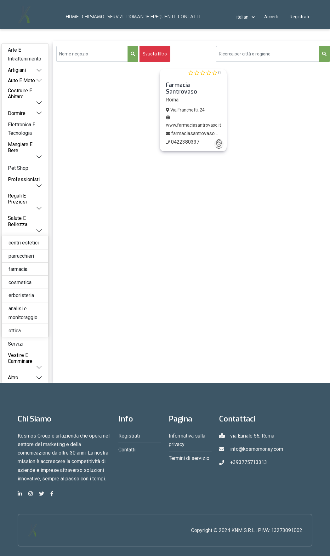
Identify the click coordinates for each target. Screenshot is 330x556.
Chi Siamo (93, 17)
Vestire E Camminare (20, 358)
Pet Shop (18, 168)
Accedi (271, 16)
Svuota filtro (155, 53)
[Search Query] (267, 54)
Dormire (17, 113)
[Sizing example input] (92, 54)
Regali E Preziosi (17, 199)
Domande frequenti (151, 17)
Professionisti (24, 179)
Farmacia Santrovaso (181, 88)
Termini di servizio (189, 458)
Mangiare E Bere (20, 147)
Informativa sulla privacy (187, 440)
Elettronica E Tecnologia (21, 129)
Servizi (115, 17)
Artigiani (17, 70)
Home (72, 17)
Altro (13, 378)
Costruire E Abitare (20, 94)
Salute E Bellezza (17, 221)
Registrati (299, 16)
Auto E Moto (21, 80)
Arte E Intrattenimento (24, 54)
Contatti (189, 17)
